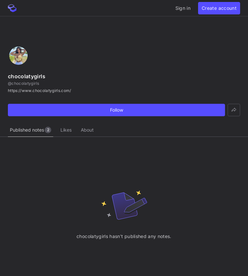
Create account (219, 8)
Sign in (183, 8)
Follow (116, 110)
